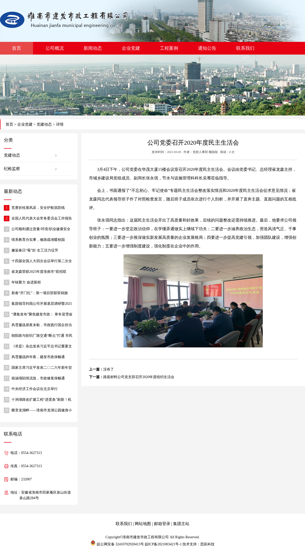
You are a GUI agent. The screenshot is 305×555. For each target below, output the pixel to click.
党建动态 (44, 124)
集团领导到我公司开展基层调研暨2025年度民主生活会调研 (41, 304)
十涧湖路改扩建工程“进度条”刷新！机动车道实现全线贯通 (41, 400)
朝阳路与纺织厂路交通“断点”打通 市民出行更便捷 (41, 336)
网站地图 (143, 524)
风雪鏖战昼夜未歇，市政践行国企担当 (41, 325)
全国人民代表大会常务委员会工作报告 (41, 218)
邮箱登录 (162, 524)
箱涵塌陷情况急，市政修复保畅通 (38, 378)
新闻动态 (93, 48)
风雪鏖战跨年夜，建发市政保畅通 (38, 357)
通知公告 (207, 48)
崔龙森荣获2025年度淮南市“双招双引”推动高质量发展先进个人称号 (38, 272)
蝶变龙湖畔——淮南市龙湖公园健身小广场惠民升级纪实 (41, 410)
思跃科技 (207, 544)
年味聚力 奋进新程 (26, 282)
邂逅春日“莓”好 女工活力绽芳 (34, 250)
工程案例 (169, 48)
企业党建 (131, 48)
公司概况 (54, 48)
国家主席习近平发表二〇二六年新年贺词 (41, 368)
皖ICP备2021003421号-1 (163, 544)
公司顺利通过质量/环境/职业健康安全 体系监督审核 (40, 229)
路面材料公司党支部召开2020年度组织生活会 (138, 377)
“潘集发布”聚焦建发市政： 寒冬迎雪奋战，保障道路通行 (41, 314)
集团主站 (181, 524)
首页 (16, 48)
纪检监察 (12, 168)
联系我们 (245, 48)
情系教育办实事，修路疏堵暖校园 (38, 240)
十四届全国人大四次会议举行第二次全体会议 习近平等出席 (41, 261)
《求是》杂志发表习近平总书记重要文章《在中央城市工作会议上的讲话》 (41, 346)
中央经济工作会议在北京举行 (34, 389)
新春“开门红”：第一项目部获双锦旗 (39, 293)
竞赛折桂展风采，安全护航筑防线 (38, 208)
